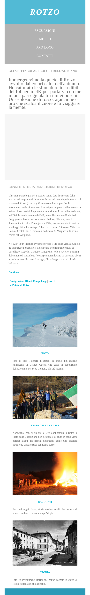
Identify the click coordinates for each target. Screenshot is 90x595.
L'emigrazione (16, 281)
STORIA (45, 572)
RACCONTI (45, 501)
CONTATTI (45, 56)
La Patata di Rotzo (18, 285)
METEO (45, 39)
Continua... (14, 272)
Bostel (51, 281)
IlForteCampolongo (36, 281)
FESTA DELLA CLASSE (45, 425)
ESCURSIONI (45, 30)
